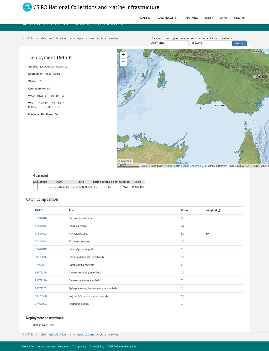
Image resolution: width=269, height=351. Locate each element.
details (60, 66)
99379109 (41, 272)
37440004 (41, 241)
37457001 (41, 303)
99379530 (41, 296)
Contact (240, 17)
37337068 (41, 225)
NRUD (209, 17)
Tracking (191, 17)
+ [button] (123, 55)
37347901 (41, 233)
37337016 (41, 218)
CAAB (223, 17)
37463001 (41, 264)
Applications (85, 38)
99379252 (41, 288)
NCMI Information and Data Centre (47, 38)
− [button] (123, 62)
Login (239, 43)
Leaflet (144, 165)
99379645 (41, 257)
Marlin (145, 17)
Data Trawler (167, 17)
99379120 (41, 280)
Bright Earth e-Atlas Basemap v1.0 (186, 165)
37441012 (41, 249)
